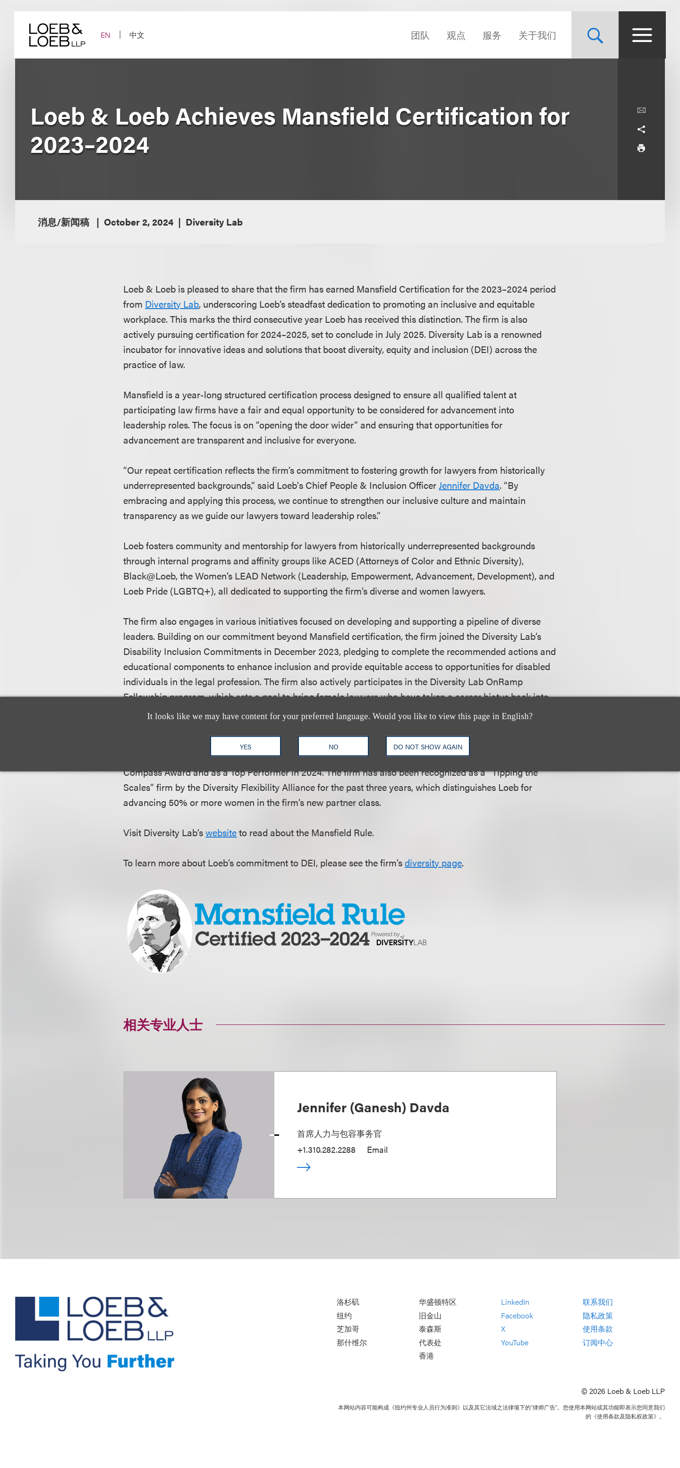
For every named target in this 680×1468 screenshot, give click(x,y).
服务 (491, 35)
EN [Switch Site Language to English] (106, 34)
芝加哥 (348, 1329)
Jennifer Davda (469, 485)
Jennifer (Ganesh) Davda (373, 1106)
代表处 (430, 1342)
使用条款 (598, 1329)
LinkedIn (515, 1302)
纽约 (344, 1315)
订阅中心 (598, 1342)
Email (377, 1149)
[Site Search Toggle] (594, 35)
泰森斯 (430, 1329)
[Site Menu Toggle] (641, 35)
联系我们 (598, 1302)
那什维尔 (352, 1342)
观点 (455, 35)
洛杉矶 (348, 1302)
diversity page (433, 862)
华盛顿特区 (438, 1302)
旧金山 (430, 1315)
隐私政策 (598, 1315)
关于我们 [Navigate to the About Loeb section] (536, 35)
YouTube (514, 1342)
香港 (426, 1356)
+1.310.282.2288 (326, 1149)
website (221, 832)
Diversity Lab (172, 303)
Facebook (517, 1315)
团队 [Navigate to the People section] (419, 35)
